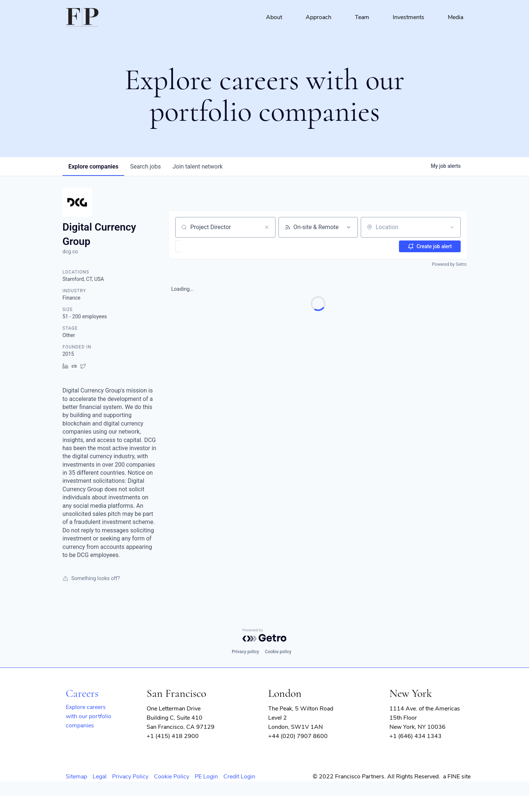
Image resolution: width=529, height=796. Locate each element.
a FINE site (457, 777)
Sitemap (76, 777)
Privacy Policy (130, 777)
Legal (100, 777)
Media (455, 17)
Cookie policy (278, 651)
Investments (408, 17)
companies (93, 166)
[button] (199, 246)
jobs (145, 166)
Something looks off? (91, 578)
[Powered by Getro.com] (264, 635)
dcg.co (70, 251)
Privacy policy (245, 651)
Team (362, 17)
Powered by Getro (449, 264)
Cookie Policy (171, 777)
